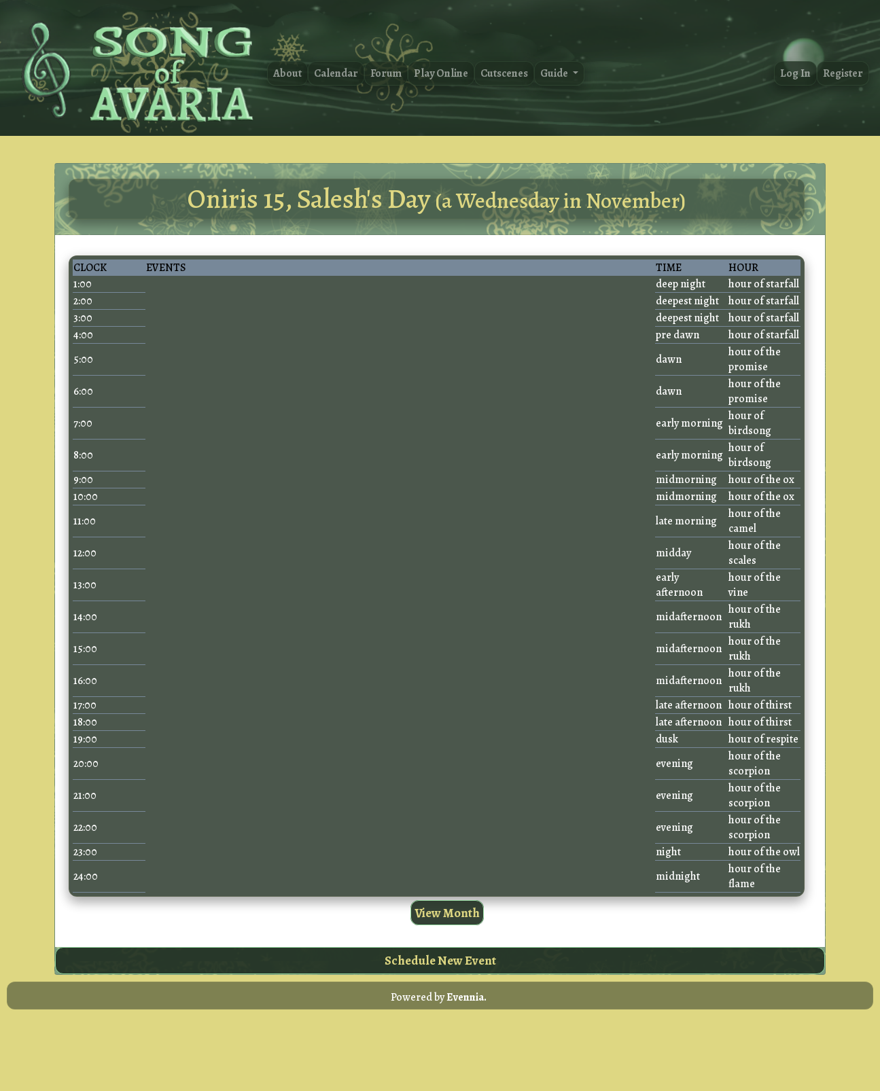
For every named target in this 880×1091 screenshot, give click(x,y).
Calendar (336, 73)
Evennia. (466, 997)
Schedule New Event (440, 960)
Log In (795, 73)
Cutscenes (504, 73)
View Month (447, 912)
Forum (386, 73)
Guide (555, 73)
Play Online (441, 73)
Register (843, 73)
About (287, 73)
